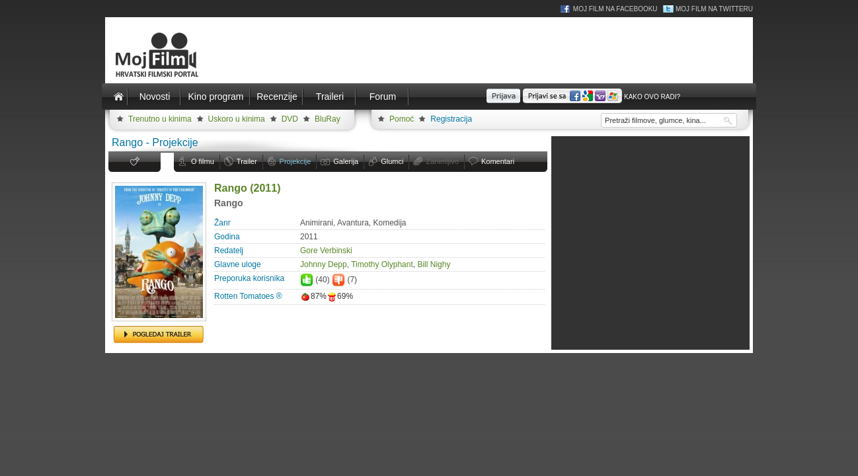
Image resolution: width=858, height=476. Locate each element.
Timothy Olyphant (382, 264)
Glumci (392, 161)
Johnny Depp (323, 264)
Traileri (330, 96)
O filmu (202, 161)
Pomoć (401, 119)
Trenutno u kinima (160, 119)
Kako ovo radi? (652, 96)
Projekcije (295, 161)
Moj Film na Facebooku (615, 9)
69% (340, 296)
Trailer (247, 161)
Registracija (451, 119)
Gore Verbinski (326, 250)
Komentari (497, 161)
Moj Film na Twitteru (714, 9)
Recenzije (276, 96)
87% (313, 296)
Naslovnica (118, 96)
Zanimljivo (442, 161)
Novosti (155, 96)
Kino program (215, 96)
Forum (383, 96)
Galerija (345, 161)
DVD (290, 119)
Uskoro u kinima (236, 119)
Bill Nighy (433, 264)
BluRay (327, 119)
